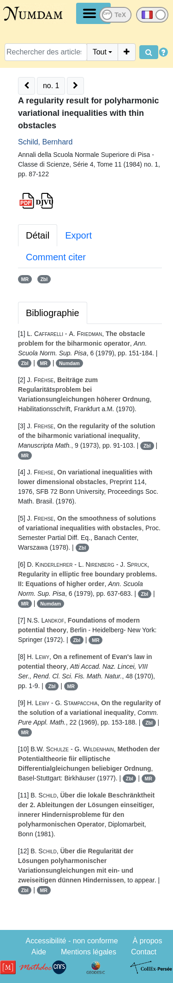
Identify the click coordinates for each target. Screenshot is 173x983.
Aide (38, 952)
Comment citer (56, 257)
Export (78, 235)
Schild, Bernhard (45, 142)
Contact (143, 952)
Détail (37, 235)
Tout (100, 52)
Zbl (44, 279)
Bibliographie (52, 313)
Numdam (69, 363)
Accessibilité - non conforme (71, 941)
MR (25, 279)
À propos (147, 941)
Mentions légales (88, 952)
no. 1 (51, 86)
